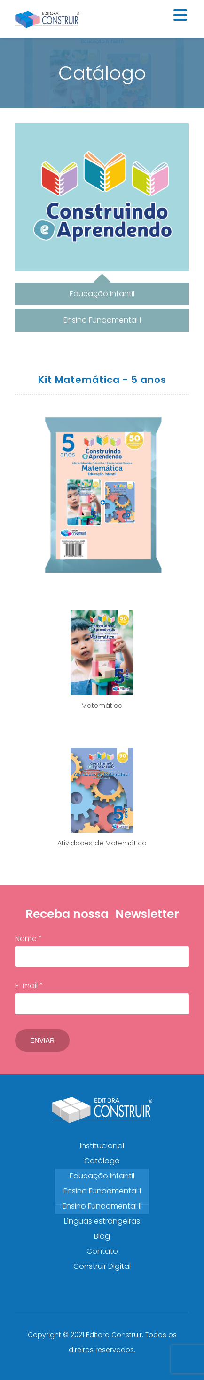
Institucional (102, 1145)
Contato (102, 1251)
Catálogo (102, 1160)
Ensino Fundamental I (102, 1190)
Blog (102, 1236)
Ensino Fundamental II (102, 1206)
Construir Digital (102, 1266)
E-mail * (102, 997)
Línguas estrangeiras (102, 1221)
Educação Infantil (102, 1175)
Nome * (102, 950)
